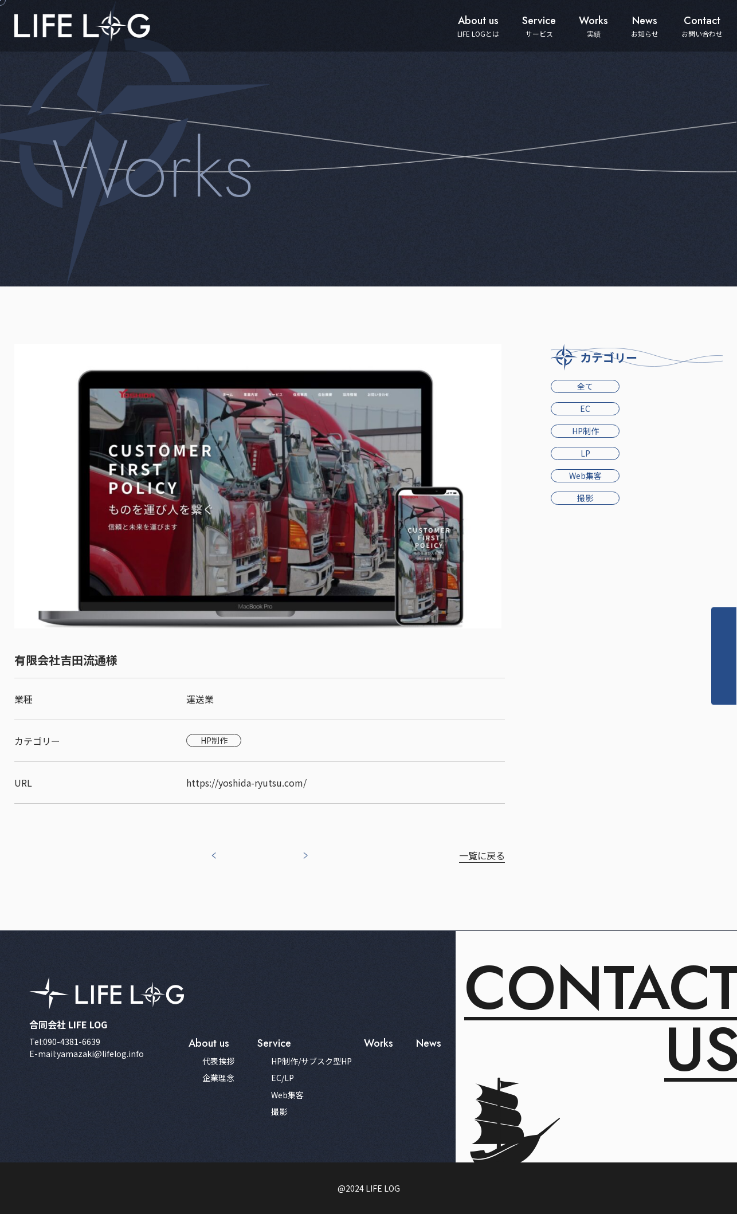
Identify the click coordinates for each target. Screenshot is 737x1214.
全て (585, 386)
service (274, 1043)
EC (585, 408)
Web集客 (585, 475)
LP (585, 453)
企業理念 (218, 1077)
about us (209, 1043)
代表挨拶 (218, 1061)
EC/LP (282, 1077)
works (378, 1043)
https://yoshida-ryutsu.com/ (246, 782)
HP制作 (585, 431)
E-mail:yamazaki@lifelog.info (86, 1053)
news (428, 1043)
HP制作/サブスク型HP (311, 1061)
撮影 (585, 498)
